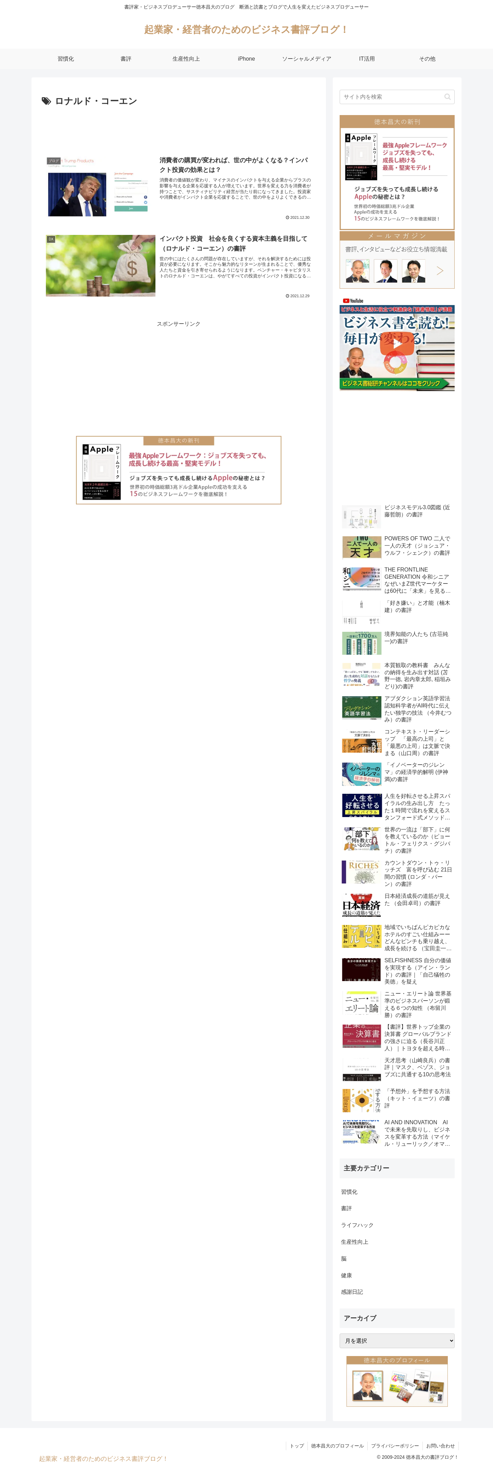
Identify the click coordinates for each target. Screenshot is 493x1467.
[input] (397, 97)
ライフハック (357, 1225)
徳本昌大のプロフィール (337, 1446)
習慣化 (349, 1192)
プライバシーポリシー (395, 1446)
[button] (448, 97)
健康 (346, 1275)
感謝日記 (352, 1292)
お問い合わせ (440, 1446)
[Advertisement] (179, 128)
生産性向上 (354, 1242)
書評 (346, 1208)
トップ (297, 1446)
